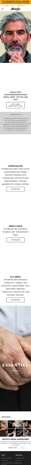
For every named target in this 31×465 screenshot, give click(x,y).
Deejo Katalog (19, 463)
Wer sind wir (18, 460)
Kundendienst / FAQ (6, 458)
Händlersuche (5, 460)
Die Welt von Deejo (20, 458)
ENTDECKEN (15, 189)
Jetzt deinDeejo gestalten (15, 105)
